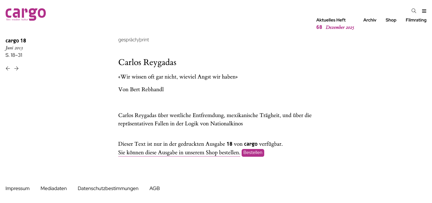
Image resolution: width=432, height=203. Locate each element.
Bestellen (253, 153)
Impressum (17, 188)
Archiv (370, 20)
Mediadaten (53, 188)
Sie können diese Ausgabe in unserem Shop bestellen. (179, 152)
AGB (154, 188)
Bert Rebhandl (147, 89)
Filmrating (416, 20)
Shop (391, 20)
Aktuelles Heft (335, 24)
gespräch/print (133, 40)
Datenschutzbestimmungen (108, 188)
